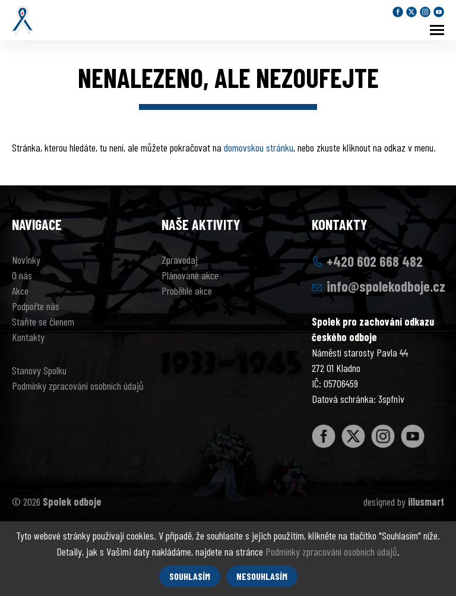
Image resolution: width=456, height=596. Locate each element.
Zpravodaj (180, 259)
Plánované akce (190, 275)
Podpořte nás (35, 306)
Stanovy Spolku (39, 370)
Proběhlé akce (187, 290)
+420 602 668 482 (375, 261)
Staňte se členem (43, 321)
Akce (20, 290)
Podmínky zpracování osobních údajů (78, 385)
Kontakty (28, 336)
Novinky (26, 259)
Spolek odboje (72, 501)
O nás (22, 275)
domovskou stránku (258, 147)
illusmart (426, 501)
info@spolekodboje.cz (386, 286)
